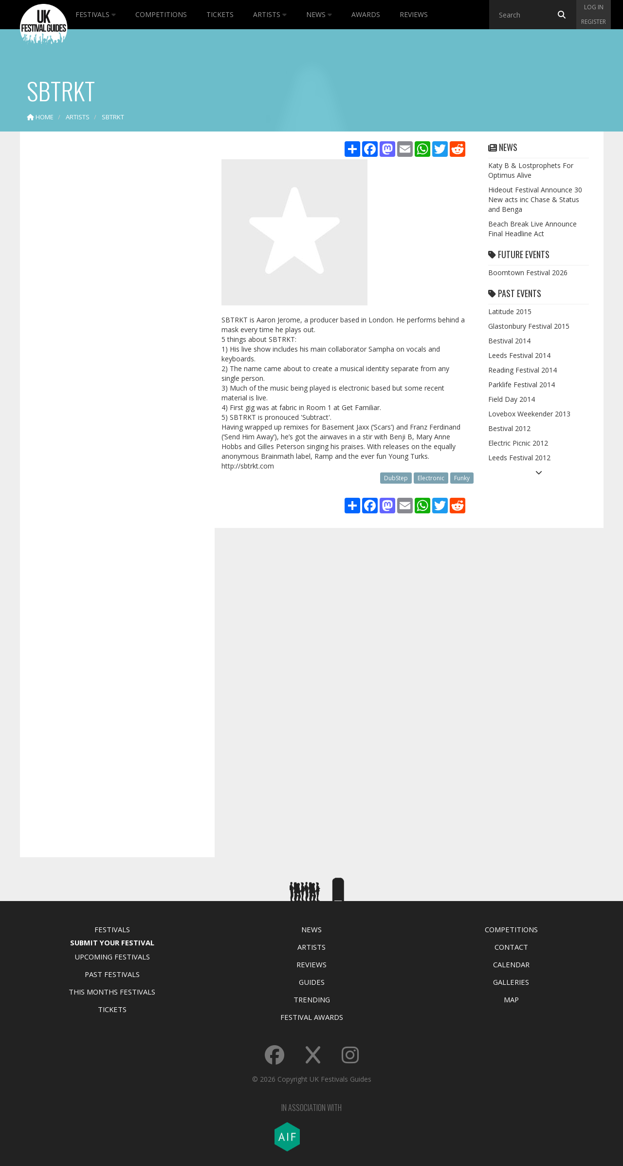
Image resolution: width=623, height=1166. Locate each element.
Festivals (95, 14)
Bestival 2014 (509, 340)
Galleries (511, 982)
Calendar (511, 964)
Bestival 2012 (509, 428)
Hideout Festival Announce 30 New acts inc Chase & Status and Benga (535, 199)
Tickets (220, 14)
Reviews (414, 14)
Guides (312, 982)
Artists (270, 14)
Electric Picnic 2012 (518, 443)
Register (593, 22)
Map (511, 999)
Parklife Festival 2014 (521, 384)
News (319, 14)
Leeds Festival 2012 (519, 457)
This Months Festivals (112, 992)
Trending (311, 999)
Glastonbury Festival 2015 (528, 326)
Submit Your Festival (112, 942)
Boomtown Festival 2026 (528, 272)
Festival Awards (311, 1017)
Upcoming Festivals (112, 956)
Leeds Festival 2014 (519, 355)
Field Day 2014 (511, 399)
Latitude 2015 (509, 311)
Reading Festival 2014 (522, 370)
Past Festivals (112, 974)
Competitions (161, 14)
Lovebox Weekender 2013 (529, 413)
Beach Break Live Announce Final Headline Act (532, 228)
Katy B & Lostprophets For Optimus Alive (530, 170)
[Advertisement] (110, 292)
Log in (594, 7)
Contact (511, 947)
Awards (365, 14)
